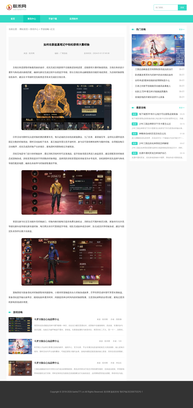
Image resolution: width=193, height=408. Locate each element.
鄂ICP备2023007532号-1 (131, 392)
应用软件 (74, 19)
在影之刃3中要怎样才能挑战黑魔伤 (151, 91)
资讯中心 (31, 19)
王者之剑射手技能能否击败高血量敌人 (153, 86)
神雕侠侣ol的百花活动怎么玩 (152, 133)
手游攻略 (45, 29)
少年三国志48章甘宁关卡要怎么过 (155, 124)
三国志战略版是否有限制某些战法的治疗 (154, 69)
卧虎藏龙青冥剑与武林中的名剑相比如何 (154, 75)
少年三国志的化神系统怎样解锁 (154, 143)
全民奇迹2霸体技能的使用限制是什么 (152, 80)
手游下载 (53, 19)
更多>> (182, 29)
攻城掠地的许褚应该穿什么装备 (149, 97)
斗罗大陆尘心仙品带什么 (46, 319)
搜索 (182, 7)
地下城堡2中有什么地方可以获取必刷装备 (158, 114)
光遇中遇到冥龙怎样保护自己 (152, 153)
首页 (13, 19)
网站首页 (24, 29)
